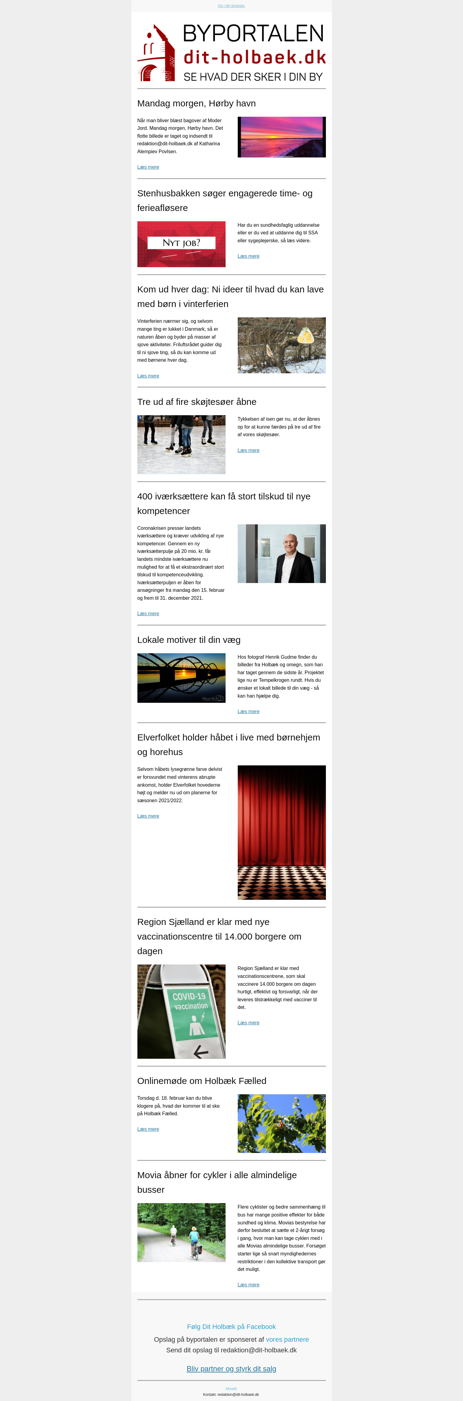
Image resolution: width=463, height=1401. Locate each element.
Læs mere (148, 167)
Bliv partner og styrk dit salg (231, 1369)
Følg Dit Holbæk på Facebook (231, 1326)
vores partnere (287, 1339)
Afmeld (231, 1389)
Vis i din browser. (231, 6)
